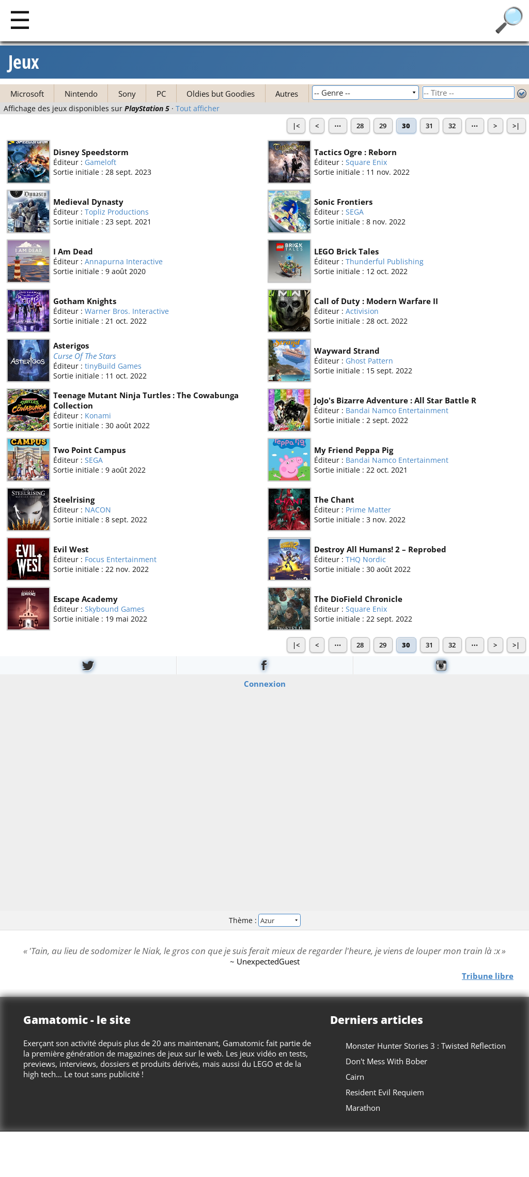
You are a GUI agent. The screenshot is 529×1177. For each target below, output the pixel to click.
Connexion (265, 683)
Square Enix (366, 162)
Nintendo (81, 93)
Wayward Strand (347, 350)
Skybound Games (115, 609)
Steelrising (74, 499)
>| (516, 125)
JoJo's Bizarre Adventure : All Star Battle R (395, 400)
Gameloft (100, 162)
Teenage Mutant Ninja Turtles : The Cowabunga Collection (146, 400)
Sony (127, 93)
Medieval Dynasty (88, 202)
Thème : (264, 920)
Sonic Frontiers (343, 202)
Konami (98, 415)
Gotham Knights (84, 301)
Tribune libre (488, 976)
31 (429, 125)
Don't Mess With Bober (386, 1061)
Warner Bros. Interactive (127, 311)
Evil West (71, 549)
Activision (362, 311)
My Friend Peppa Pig (353, 450)
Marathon (363, 1108)
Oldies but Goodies (220, 93)
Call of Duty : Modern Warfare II (376, 301)
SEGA (355, 212)
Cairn (355, 1077)
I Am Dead (73, 251)
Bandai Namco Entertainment (397, 410)
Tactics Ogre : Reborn (355, 152)
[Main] (20, 19)
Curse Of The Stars (84, 356)
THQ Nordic (366, 559)
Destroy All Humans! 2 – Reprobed (380, 549)
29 (382, 125)
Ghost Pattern (369, 361)
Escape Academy (85, 599)
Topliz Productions (117, 212)
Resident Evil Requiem (385, 1092)
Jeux (23, 62)
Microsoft (27, 93)
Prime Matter (368, 510)
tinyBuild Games (113, 366)
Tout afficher (198, 108)
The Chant (334, 499)
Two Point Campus (89, 450)
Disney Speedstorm (91, 152)
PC (161, 93)
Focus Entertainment (121, 559)
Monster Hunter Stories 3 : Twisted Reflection (426, 1045)
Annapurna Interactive (124, 261)
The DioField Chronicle (358, 599)
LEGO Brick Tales (346, 251)
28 (360, 125)
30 (406, 125)
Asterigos (71, 345)
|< (296, 125)
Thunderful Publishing (385, 261)
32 (452, 125)
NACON (98, 510)
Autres (286, 93)
